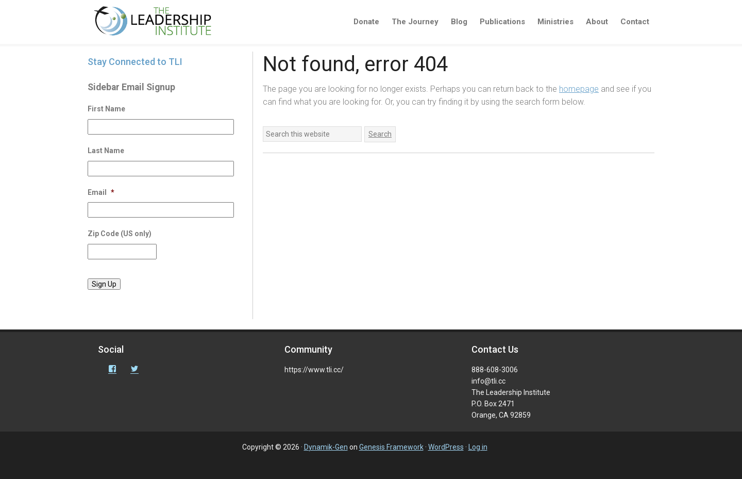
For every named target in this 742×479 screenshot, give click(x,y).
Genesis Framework (391, 447)
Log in (477, 447)
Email (101, 192)
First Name (106, 109)
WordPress (446, 447)
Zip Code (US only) (119, 233)
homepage (579, 89)
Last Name (106, 150)
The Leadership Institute (160, 23)
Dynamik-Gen (326, 447)
